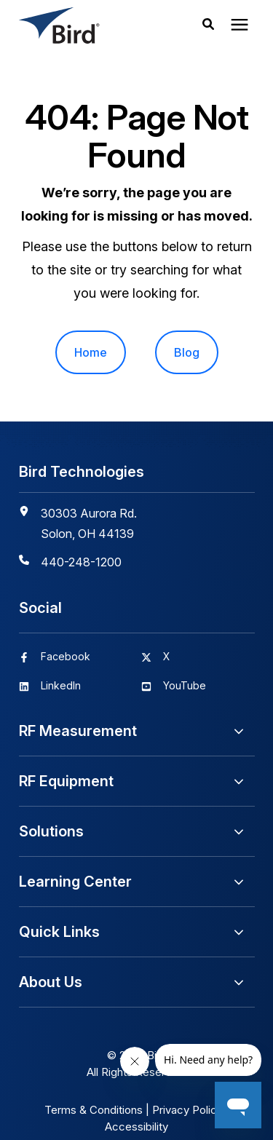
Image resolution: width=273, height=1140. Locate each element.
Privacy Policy (187, 1110)
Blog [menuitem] (186, 352)
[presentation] (239, 25)
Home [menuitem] (90, 352)
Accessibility (136, 1126)
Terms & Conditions (93, 1110)
